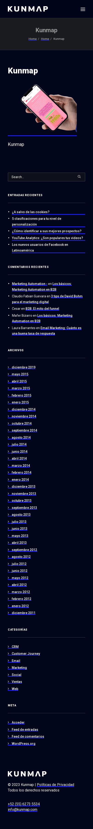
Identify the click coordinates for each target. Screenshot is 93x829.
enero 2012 (20, 606)
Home (33, 39)
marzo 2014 (21, 465)
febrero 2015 (21, 395)
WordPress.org (23, 743)
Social (16, 675)
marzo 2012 (21, 592)
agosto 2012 (21, 557)
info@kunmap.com (22, 809)
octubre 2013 (22, 500)
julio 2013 (19, 522)
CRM (15, 647)
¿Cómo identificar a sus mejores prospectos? (46, 231)
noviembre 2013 (24, 494)
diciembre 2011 (23, 613)
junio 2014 (19, 451)
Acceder (18, 722)
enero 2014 (20, 479)
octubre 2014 (22, 423)
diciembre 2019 (23, 367)
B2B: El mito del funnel (42, 308)
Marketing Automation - (29, 284)
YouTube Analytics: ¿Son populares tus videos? (47, 238)
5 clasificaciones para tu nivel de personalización (36, 221)
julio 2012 (19, 564)
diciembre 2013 (23, 486)
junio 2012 (19, 571)
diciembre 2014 (23, 409)
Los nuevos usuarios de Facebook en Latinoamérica (40, 247)
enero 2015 (20, 402)
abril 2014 (19, 458)
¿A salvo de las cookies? (30, 212)
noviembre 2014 (24, 416)
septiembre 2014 (24, 430)
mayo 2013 (20, 536)
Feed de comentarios (28, 736)
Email (16, 661)
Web (15, 689)
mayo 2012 (20, 578)
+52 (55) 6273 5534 (24, 804)
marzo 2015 (21, 388)
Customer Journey (26, 653)
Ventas (17, 682)
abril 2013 (19, 543)
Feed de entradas (25, 729)
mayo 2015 (20, 374)
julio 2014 (19, 444)
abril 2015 (19, 381)
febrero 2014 (21, 472)
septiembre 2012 (24, 550)
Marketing (19, 668)
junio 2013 (19, 528)
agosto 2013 (21, 514)
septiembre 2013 (24, 508)
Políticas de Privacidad (55, 785)
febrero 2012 (21, 599)
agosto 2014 (21, 437)
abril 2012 (19, 585)
